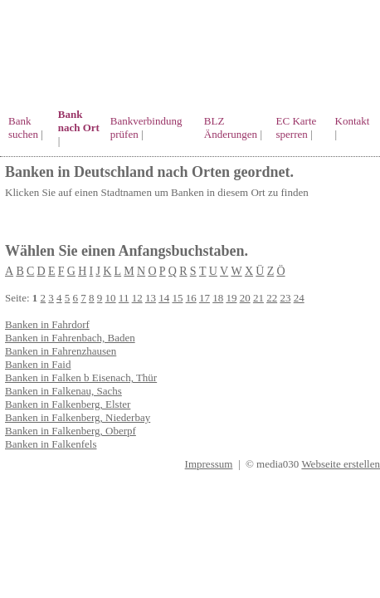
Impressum (209, 464)
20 (245, 298)
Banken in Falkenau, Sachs (63, 391)
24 (299, 298)
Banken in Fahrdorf (47, 324)
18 (217, 298)
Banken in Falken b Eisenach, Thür (81, 377)
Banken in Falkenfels (50, 444)
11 (124, 298)
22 (271, 298)
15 (177, 298)
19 (231, 298)
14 (163, 298)
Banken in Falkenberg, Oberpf (70, 430)
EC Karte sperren (296, 127)
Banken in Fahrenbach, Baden (70, 337)
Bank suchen (23, 127)
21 (258, 298)
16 (191, 298)
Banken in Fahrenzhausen (60, 351)
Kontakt (352, 121)
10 (110, 298)
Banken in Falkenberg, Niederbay (77, 417)
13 (150, 298)
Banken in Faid (38, 364)
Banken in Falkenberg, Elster (67, 404)
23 (285, 298)
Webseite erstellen (340, 464)
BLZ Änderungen (230, 127)
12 (137, 298)
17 (204, 298)
